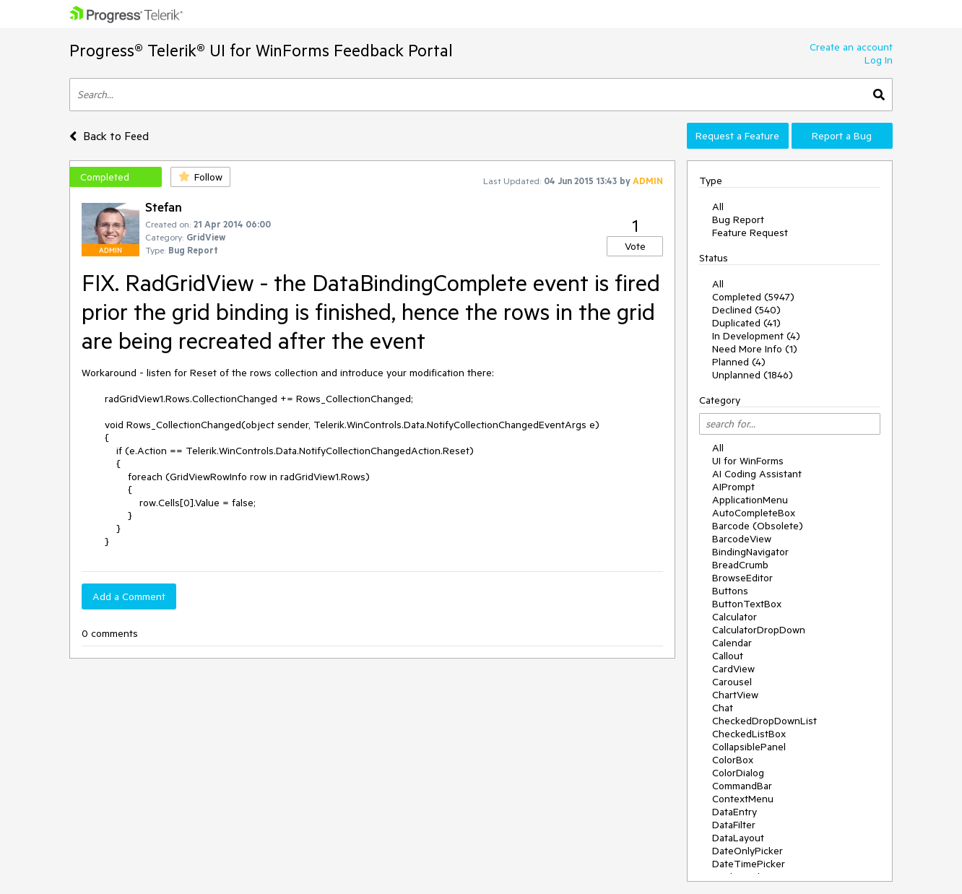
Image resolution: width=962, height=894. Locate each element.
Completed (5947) (753, 296)
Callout (727, 655)
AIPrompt (733, 486)
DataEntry (734, 811)
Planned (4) (739, 361)
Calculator (734, 616)
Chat (722, 707)
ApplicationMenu (750, 499)
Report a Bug (842, 135)
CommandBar (742, 785)
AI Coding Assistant (757, 473)
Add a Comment (128, 596)
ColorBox (732, 759)
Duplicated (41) (746, 322)
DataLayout (738, 837)
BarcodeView (741, 538)
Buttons (730, 590)
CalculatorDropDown (758, 629)
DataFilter (733, 824)
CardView (733, 668)
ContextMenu (743, 798)
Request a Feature (737, 135)
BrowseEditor (742, 577)
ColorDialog (738, 772)
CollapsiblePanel (749, 746)
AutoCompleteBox (753, 512)
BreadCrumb (740, 564)
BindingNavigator (750, 551)
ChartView (735, 694)
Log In (878, 59)
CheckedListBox (749, 733)
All (718, 206)
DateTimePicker (748, 863)
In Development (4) (756, 335)
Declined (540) (746, 309)
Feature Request (750, 232)
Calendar (732, 642)
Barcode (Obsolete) (757, 525)
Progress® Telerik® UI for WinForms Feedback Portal (261, 50)
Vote (635, 246)
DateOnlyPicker (747, 850)
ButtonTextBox (746, 603)
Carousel (732, 681)
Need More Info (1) (754, 348)
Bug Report (738, 219)
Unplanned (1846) (752, 374)
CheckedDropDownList (764, 720)
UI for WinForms (748, 460)
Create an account (851, 46)
